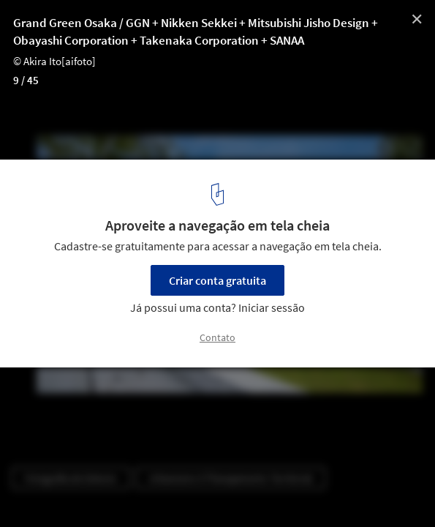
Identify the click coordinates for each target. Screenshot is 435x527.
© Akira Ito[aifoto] (54, 61)
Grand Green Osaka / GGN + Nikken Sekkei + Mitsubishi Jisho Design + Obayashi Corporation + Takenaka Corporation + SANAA (195, 31)
